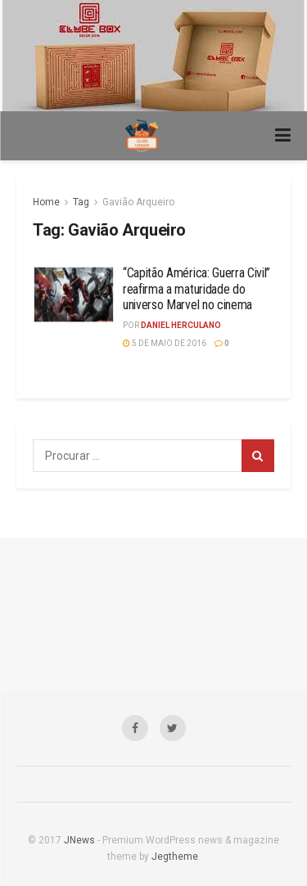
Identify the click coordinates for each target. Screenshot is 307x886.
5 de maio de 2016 (164, 343)
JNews (79, 840)
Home (46, 202)
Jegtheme (174, 856)
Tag (81, 202)
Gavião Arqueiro (138, 202)
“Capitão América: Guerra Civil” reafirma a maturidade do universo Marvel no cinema (196, 288)
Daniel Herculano (181, 325)
